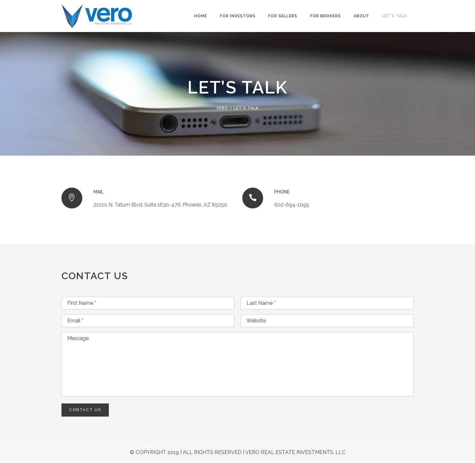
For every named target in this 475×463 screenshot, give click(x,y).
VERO (222, 108)
